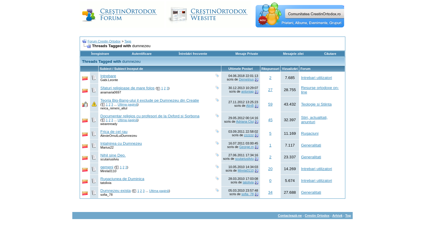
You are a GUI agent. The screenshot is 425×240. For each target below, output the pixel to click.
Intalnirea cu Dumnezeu (121, 143)
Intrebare (108, 76)
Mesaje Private (247, 53)
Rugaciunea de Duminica (122, 179)
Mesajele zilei (293, 53)
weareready (108, 124)
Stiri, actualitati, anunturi (314, 119)
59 (270, 104)
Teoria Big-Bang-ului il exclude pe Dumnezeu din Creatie (149, 100)
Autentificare (141, 53)
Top (348, 215)
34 (270, 192)
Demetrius (246, 79)
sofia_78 (106, 194)
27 (270, 90)
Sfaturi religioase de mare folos (127, 88)
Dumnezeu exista (115, 190)
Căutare (330, 53)
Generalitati (311, 145)
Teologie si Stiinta (316, 104)
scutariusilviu (109, 159)
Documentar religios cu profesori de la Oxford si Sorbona (150, 116)
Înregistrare (100, 53)
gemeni (106, 167)
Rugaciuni (309, 133)
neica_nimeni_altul (113, 108)
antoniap (247, 91)
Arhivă (337, 215)
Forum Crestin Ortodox (104, 41)
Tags (128, 41)
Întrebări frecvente (193, 53)
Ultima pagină (128, 104)
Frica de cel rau (114, 131)
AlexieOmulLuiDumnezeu (118, 135)
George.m (246, 147)
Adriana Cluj (245, 121)
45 (270, 120)
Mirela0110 (108, 171)
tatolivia (105, 183)
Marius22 (107, 147)
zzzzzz (249, 135)
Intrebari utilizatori (316, 77)
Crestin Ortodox (317, 215)
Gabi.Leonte (109, 80)
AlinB (250, 105)
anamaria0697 (110, 92)
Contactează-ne (290, 215)
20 (270, 169)
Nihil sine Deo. (113, 155)
